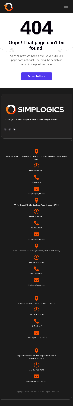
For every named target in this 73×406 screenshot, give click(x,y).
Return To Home (36, 76)
